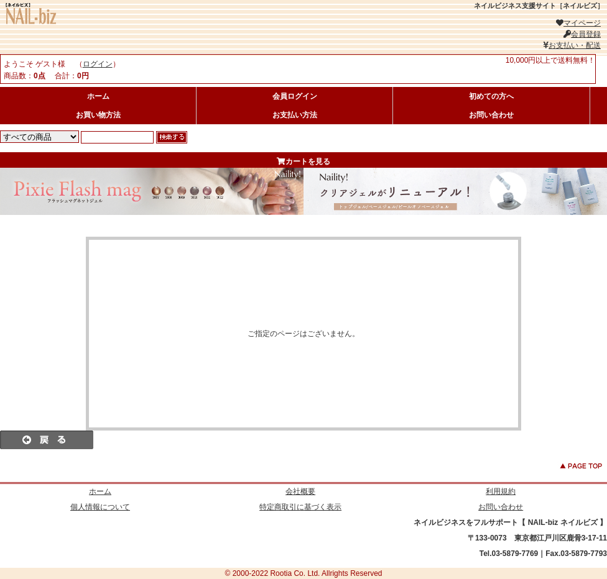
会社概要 (300, 491)
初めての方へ (491, 96)
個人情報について (100, 507)
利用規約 (501, 491)
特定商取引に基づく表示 (300, 507)
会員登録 (582, 34)
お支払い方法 (294, 115)
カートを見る (303, 161)
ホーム (98, 96)
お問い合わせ (491, 115)
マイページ (578, 23)
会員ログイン (294, 96)
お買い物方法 (98, 115)
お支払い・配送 (572, 45)
